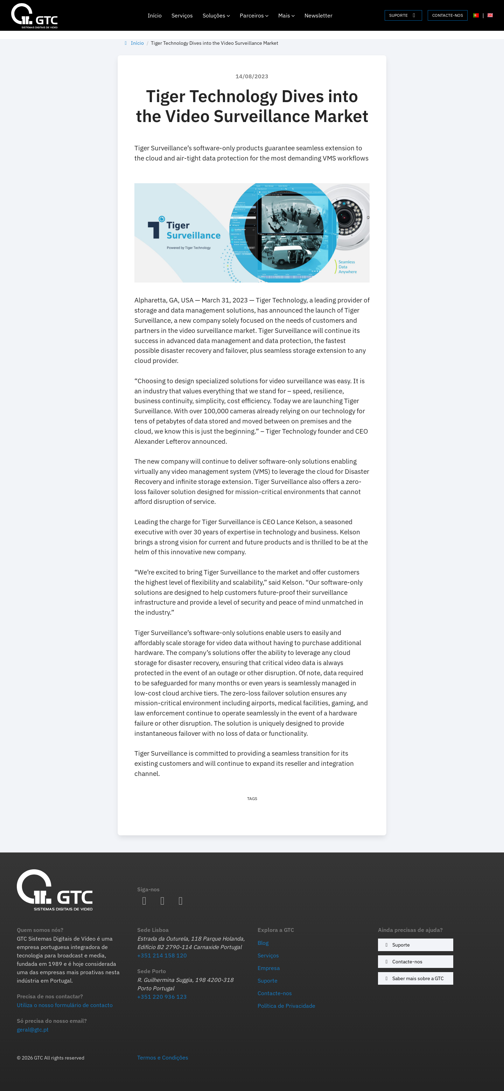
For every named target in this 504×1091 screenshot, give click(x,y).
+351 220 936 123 (162, 996)
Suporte (396, 944)
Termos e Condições (162, 1057)
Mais (286, 15)
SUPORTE (403, 15)
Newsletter (318, 15)
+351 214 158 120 (162, 955)
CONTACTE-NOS (447, 15)
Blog (263, 942)
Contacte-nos (402, 961)
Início (155, 15)
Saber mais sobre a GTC (413, 978)
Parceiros (254, 15)
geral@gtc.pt (33, 1029)
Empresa (269, 967)
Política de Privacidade (286, 1005)
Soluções (216, 15)
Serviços (182, 15)
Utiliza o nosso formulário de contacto (65, 1004)
